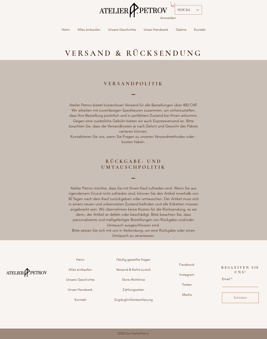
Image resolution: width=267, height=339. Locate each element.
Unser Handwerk (80, 290)
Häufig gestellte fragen (133, 260)
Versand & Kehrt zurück (133, 270)
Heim (80, 260)
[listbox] (188, 10)
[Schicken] (240, 297)
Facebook (186, 265)
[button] (173, 4)
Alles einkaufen (80, 270)
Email (226, 279)
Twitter (187, 285)
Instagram (186, 275)
